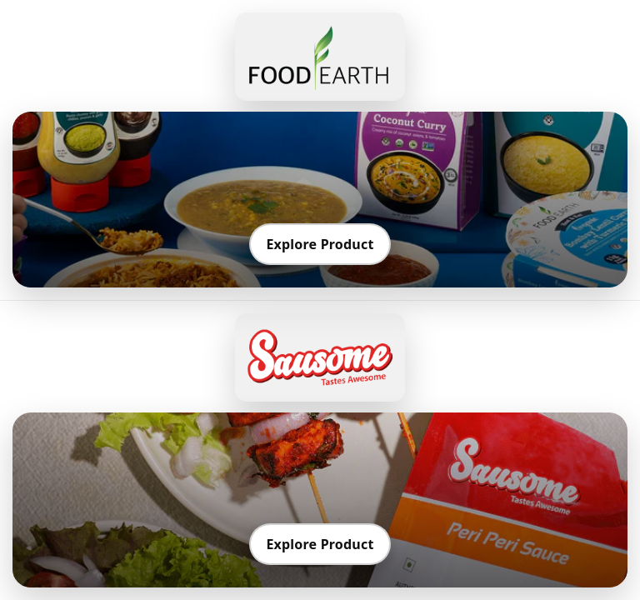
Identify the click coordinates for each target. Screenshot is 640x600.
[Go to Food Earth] (320, 56)
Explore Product (319, 244)
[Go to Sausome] (320, 357)
